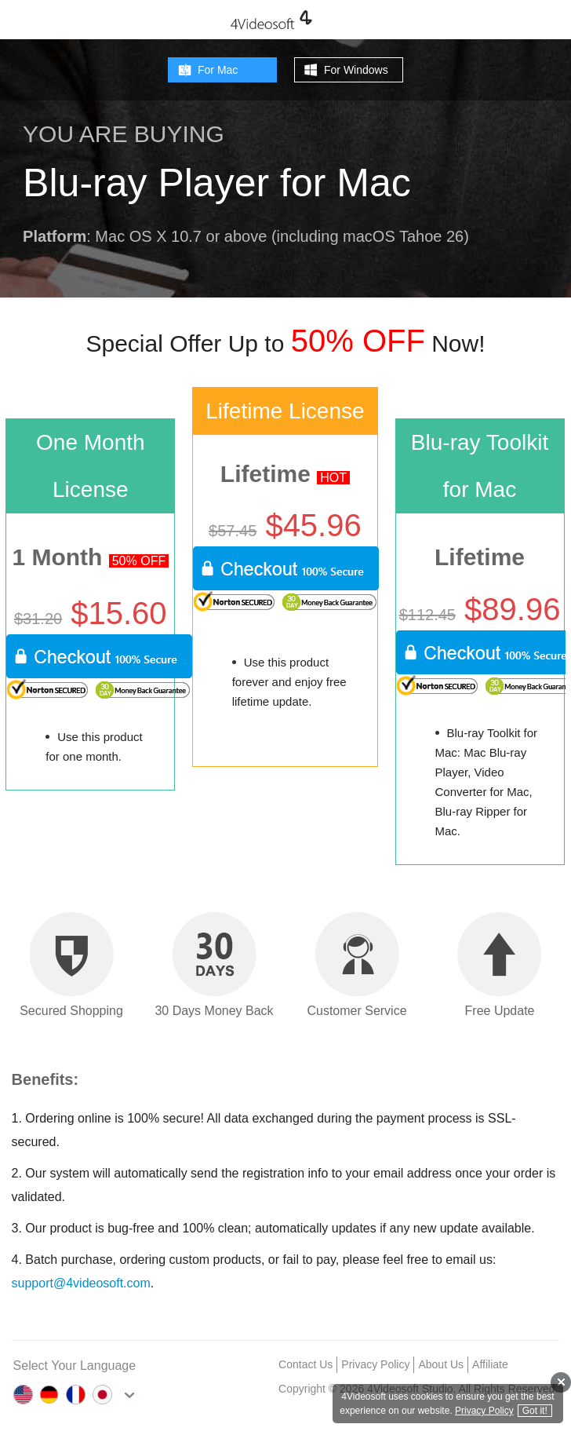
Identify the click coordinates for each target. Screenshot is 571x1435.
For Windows (356, 70)
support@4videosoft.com (81, 1283)
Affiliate (490, 1364)
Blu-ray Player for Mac (217, 183)
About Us (441, 1364)
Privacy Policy (375, 1364)
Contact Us (305, 1364)
